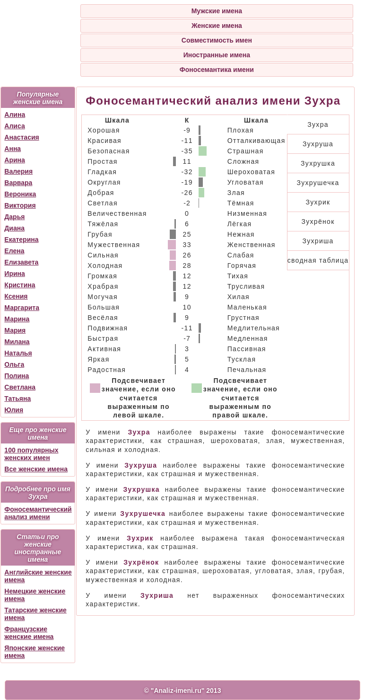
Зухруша (318, 144)
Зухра (318, 124)
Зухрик (318, 202)
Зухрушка (318, 163)
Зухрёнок (318, 221)
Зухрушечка (317, 182)
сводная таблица (318, 260)
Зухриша (317, 241)
